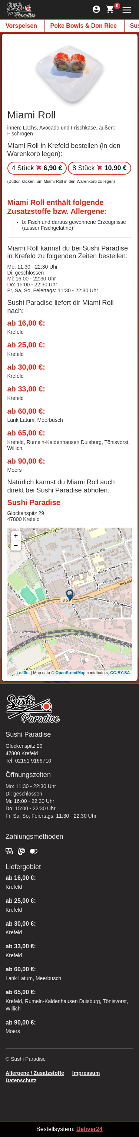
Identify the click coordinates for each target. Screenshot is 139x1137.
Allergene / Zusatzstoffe (35, 1073)
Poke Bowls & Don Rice (83, 26)
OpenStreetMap (70, 672)
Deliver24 (89, 1129)
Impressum (86, 1073)
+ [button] (16, 536)
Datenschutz (21, 1080)
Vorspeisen (21, 26)
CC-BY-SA (120, 672)
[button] (125, 9)
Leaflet (23, 672)
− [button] (16, 545)
